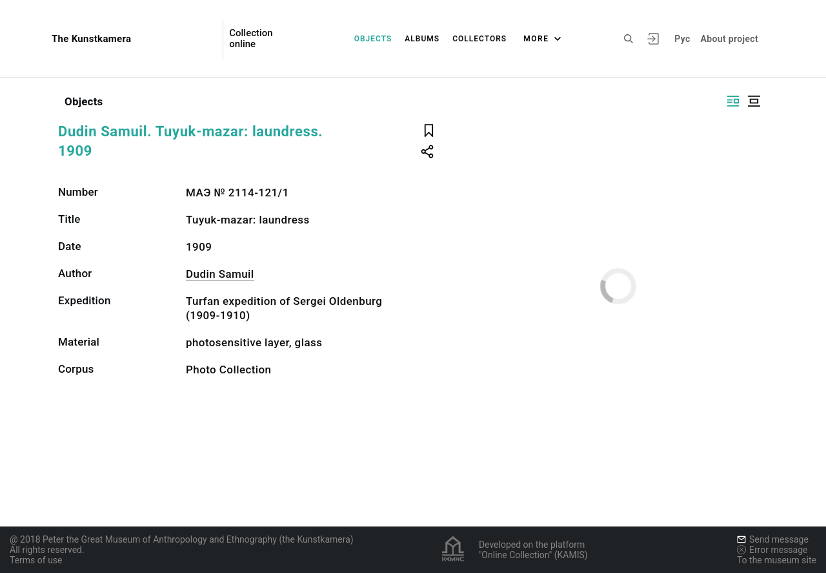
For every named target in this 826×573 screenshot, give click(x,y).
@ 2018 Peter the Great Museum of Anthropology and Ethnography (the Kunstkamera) (182, 539)
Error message (772, 550)
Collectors (479, 38)
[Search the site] (628, 38)
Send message (773, 539)
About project (729, 39)
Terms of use (36, 560)
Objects (373, 38)
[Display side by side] (733, 101)
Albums (422, 38)
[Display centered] (753, 101)
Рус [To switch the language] (682, 39)
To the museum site (776, 560)
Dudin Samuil (220, 273)
